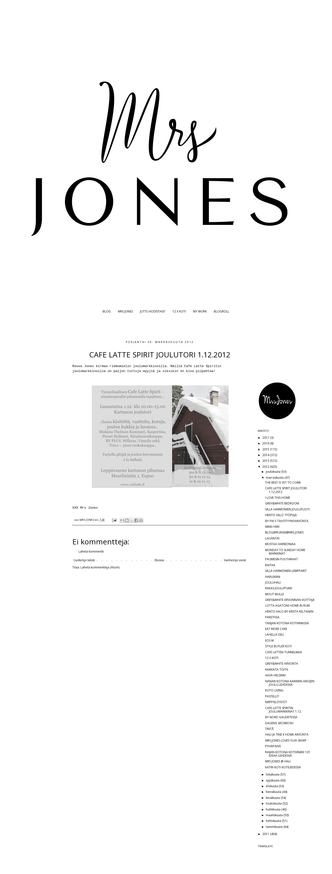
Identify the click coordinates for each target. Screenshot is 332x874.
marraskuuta (275, 477)
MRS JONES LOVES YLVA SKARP (285, 740)
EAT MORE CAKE (276, 629)
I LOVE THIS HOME (277, 498)
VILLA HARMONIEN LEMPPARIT (286, 571)
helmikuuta (274, 821)
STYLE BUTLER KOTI (278, 646)
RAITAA (270, 565)
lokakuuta (273, 774)
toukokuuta (274, 803)
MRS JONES (125, 311)
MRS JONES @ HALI (278, 761)
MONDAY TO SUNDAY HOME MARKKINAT (285, 552)
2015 (266, 449)
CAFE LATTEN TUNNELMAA (283, 652)
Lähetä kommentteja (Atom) (100, 567)
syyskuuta (273, 780)
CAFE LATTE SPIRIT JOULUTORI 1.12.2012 (286, 490)
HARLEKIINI (272, 577)
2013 (266, 461)
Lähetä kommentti (91, 551)
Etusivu (159, 560)
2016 (266, 443)
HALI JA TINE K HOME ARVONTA (286, 734)
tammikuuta (274, 827)
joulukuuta (273, 471)
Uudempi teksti (84, 560)
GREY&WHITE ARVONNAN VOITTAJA (290, 600)
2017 (266, 438)
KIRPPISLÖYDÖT (276, 702)
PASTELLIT (272, 696)
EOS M (269, 640)
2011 (266, 834)
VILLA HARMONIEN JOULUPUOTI (287, 509)
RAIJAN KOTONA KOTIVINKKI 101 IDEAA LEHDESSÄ (287, 754)
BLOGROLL (221, 311)
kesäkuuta (273, 798)
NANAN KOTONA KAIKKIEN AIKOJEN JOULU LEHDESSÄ (289, 683)
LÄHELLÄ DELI (274, 634)
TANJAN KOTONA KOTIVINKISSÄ (287, 623)
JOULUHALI (273, 582)
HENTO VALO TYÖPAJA (281, 515)
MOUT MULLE (274, 594)
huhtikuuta (273, 809)
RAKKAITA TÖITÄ (276, 669)
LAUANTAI (272, 538)
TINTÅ (269, 729)
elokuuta (272, 786)
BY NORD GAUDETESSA (281, 717)
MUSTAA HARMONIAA (280, 544)
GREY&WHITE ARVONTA (281, 663)
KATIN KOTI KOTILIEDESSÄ (283, 767)
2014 (266, 455)
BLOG (107, 311)
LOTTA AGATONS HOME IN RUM (287, 605)
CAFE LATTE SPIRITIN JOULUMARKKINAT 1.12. (283, 710)
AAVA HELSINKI (275, 675)
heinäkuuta (274, 792)
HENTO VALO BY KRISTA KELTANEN (289, 611)
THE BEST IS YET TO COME (283, 482)
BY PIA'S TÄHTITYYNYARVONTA (286, 521)
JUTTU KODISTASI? (152, 311)
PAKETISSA (272, 617)
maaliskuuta (274, 815)
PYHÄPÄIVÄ (273, 746)
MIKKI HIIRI (272, 527)
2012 (266, 467)
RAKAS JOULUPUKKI (278, 588)
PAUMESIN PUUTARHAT (281, 559)
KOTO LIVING (274, 690)
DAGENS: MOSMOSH (279, 723)
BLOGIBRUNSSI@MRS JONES (284, 532)
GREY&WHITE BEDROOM (282, 503)
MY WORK (200, 311)
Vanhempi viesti (235, 560)
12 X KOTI (179, 311)
